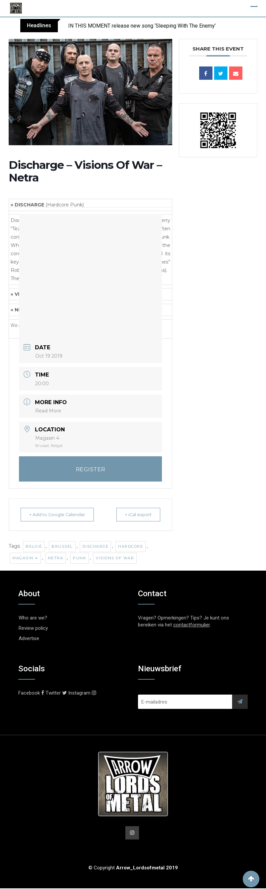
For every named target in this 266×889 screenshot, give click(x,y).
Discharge (95, 546)
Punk (79, 558)
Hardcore (130, 546)
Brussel (62, 546)
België (34, 546)
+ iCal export (135, 514)
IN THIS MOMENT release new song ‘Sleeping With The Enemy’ (142, 26)
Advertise (29, 638)
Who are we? (33, 618)
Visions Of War (115, 558)
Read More (48, 411)
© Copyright (133, 868)
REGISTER (90, 469)
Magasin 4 (25, 558)
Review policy (33, 628)
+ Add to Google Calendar (60, 514)
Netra (56, 558)
